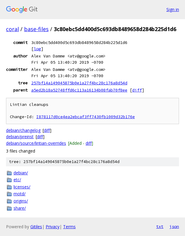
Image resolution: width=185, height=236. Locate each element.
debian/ (21, 173)
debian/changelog (23, 130)
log (37, 48)
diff (137, 90)
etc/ (17, 179)
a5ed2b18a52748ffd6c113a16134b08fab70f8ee (79, 90)
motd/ (20, 194)
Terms (69, 226)
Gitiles (36, 226)
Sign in (172, 9)
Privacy (52, 226)
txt (159, 226)
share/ (20, 208)
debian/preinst (20, 136)
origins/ (21, 201)
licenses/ (22, 187)
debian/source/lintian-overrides (36, 143)
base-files (36, 29)
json (174, 226)
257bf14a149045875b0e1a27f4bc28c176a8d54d (79, 83)
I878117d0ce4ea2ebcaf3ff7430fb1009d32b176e (85, 116)
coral (12, 29)
